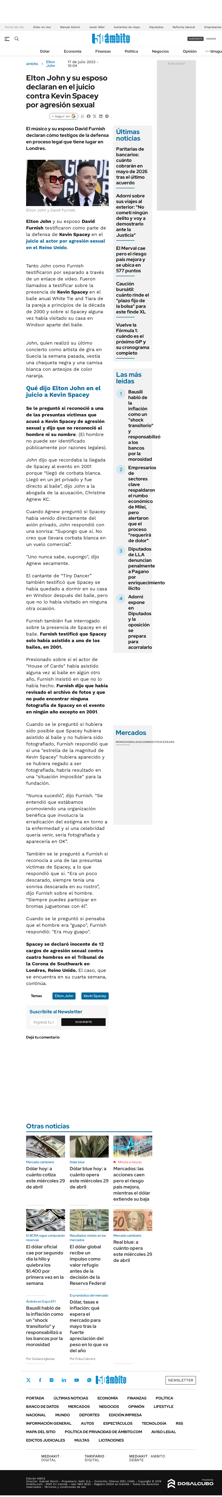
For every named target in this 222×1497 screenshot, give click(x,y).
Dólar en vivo (42, 27)
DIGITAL (51, 1458)
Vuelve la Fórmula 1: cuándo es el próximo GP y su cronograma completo (132, 339)
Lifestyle (163, 1406)
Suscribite (83, 1022)
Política (131, 51)
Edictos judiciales (45, 1440)
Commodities (151, 742)
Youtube (76, 1380)
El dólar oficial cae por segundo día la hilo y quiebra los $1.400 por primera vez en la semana (45, 1265)
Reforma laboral (184, 27)
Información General (49, 1423)
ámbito (32, 64)
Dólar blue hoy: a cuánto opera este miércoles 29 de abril (89, 1178)
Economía (72, 51)
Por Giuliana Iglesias (40, 1359)
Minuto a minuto (130, 1162)
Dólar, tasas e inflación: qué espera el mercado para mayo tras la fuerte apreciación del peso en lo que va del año (89, 1326)
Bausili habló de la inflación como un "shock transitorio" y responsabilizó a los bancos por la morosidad (144, 425)
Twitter (28, 1380)
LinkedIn (64, 1380)
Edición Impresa (125, 1415)
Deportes (89, 1415)
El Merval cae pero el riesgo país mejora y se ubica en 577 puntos (131, 259)
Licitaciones (111, 1440)
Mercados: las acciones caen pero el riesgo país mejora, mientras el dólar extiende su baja (131, 1184)
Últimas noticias (71, 1398)
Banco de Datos (42, 1406)
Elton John (50, 64)
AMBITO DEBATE (147, 1458)
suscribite (195, 38)
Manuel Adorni (70, 27)
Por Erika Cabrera (82, 1359)
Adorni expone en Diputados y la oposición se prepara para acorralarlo (140, 622)
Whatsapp (89, 1380)
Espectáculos (117, 1423)
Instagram (51, 1380)
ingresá (211, 38)
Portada (35, 1398)
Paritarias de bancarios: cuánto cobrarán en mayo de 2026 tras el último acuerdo (132, 166)
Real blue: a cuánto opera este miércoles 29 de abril (132, 1251)
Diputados (156, 27)
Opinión (190, 51)
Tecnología (154, 1423)
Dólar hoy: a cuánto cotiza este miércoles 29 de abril (45, 1178)
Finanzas (103, 51)
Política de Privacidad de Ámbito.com (103, 1431)
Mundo (62, 1415)
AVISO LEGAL (163, 1431)
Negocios (160, 51)
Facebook (40, 1380)
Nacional (36, 1415)
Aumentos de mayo (127, 27)
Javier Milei (96, 27)
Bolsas (135, 742)
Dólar (45, 51)
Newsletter (180, 1380)
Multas (81, 1440)
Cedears (167, 742)
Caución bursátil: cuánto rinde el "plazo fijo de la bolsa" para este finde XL (132, 298)
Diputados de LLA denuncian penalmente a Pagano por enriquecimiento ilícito (146, 568)
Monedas (123, 742)
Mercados (79, 1406)
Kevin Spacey (95, 995)
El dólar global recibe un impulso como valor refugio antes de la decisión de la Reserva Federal (88, 1265)
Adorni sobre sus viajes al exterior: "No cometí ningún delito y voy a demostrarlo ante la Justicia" (132, 215)
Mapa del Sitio (41, 1431)
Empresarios (212, 27)
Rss (179, 1423)
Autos (87, 1423)
